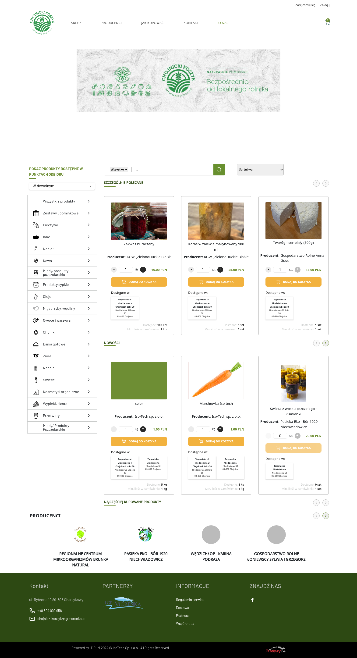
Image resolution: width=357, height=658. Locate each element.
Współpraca (185, 623)
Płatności (183, 615)
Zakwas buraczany (139, 244)
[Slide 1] (173, 122)
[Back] (316, 183)
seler (139, 403)
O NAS (223, 23)
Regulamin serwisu (190, 600)
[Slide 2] (176, 122)
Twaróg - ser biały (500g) (293, 242)
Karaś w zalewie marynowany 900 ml (216, 247)
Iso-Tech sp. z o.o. (149, 416)
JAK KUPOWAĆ (152, 23)
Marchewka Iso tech (216, 403)
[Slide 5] (185, 122)
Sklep (76, 23)
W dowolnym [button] (43, 186)
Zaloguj (325, 5)
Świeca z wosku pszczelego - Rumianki (293, 411)
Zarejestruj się (305, 5)
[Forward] (325, 183)
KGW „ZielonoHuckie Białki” (149, 256)
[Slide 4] (182, 122)
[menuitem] (125, 308)
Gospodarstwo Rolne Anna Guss (302, 258)
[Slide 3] (179, 122)
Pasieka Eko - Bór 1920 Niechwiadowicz (299, 424)
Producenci (111, 23)
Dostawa (182, 607)
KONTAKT (191, 23)
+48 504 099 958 (49, 610)
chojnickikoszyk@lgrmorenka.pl (61, 618)
